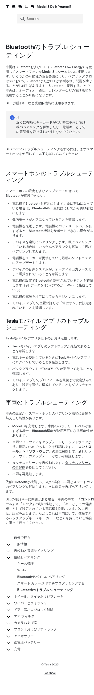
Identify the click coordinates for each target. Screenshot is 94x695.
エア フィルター (26, 616)
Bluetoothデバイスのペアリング (41, 577)
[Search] (50, 18)
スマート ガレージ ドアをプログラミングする (51, 583)
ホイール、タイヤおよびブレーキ (38, 596)
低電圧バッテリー (27, 642)
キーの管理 (25, 563)
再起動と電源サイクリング (33, 551)
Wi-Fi (21, 570)
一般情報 (20, 544)
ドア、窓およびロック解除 (33, 609)
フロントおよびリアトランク (35, 629)
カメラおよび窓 (25, 623)
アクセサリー (24, 636)
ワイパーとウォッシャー (32, 603)
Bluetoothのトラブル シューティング (45, 590)
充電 (17, 649)
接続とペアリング (27, 557)
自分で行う (22, 537)
